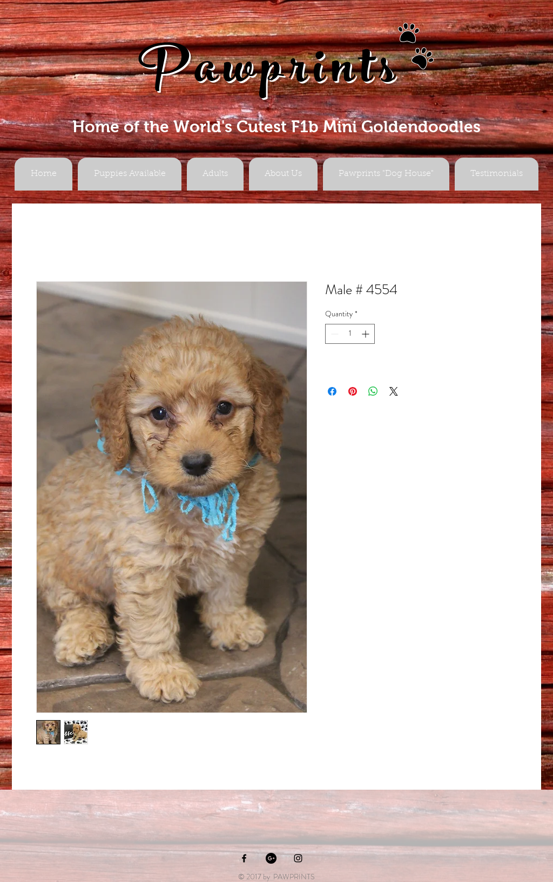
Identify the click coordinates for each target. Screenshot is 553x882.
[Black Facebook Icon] (244, 858)
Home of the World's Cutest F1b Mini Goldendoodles (276, 126)
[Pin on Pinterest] (352, 391)
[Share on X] (393, 391)
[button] (215, 174)
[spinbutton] (350, 333)
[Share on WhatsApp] (373, 391)
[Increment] (366, 333)
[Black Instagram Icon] (298, 858)
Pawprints (270, 73)
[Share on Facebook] (332, 391)
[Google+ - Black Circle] (271, 858)
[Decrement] (333, 333)
